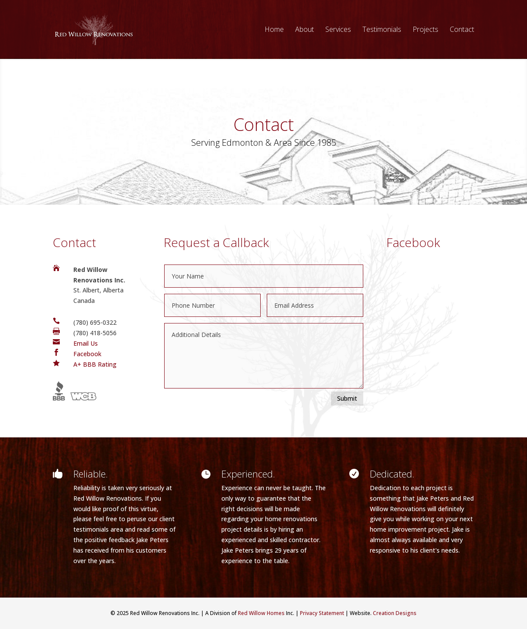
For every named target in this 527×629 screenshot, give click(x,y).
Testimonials (381, 30)
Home (274, 30)
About (304, 30)
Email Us (85, 343)
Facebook (87, 354)
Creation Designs (395, 613)
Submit (347, 398)
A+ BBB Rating (95, 364)
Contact (462, 30)
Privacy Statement (322, 613)
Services (338, 30)
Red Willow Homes (261, 613)
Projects (425, 30)
